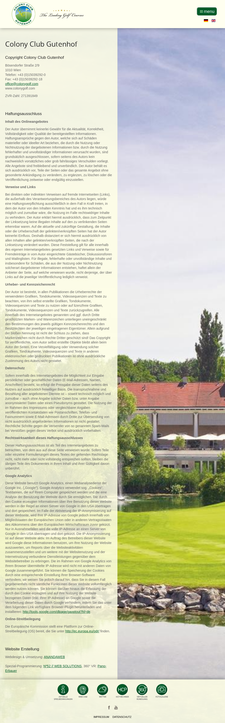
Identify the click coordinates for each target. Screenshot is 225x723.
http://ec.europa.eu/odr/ (82, 631)
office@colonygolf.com (21, 84)
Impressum (101, 717)
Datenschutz (122, 717)
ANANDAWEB (54, 657)
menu (209, 11)
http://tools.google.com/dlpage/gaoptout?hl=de (56, 612)
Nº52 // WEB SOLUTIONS (62, 666)
